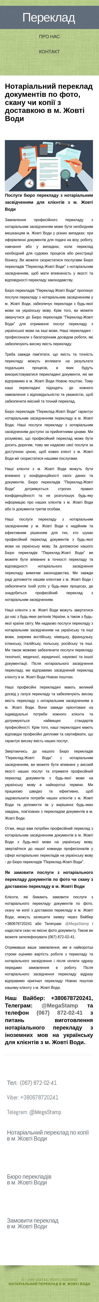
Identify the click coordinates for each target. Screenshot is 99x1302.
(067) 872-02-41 (60, 1013)
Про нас (49, 36)
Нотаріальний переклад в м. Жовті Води (49, 1284)
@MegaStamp (77, 924)
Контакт (49, 52)
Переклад (48, 17)
